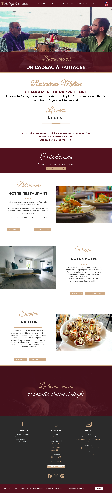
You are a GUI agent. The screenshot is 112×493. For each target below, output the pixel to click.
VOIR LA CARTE (14, 230)
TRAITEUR (60, 3)
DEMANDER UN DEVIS (37, 359)
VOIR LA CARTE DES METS (56, 168)
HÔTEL (52, 3)
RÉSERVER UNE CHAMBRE (95, 293)
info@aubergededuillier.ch (88, 448)
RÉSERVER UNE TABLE (42, 230)
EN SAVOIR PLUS (76, 293)
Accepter (99, 488)
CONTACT (94, 3)
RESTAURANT (42, 3)
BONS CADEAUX (82, 3)
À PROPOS (70, 3)
